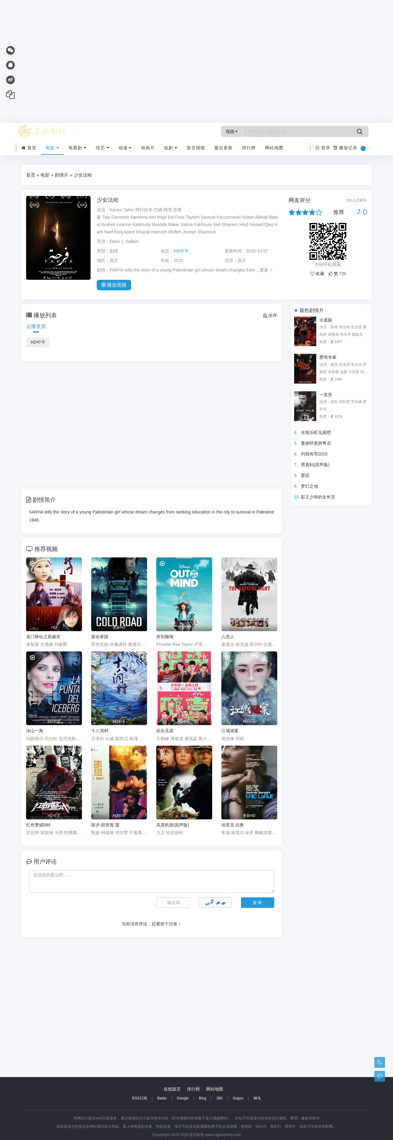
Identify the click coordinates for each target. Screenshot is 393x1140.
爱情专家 (328, 357)
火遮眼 (325, 320)
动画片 (148, 147)
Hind (243, 224)
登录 (323, 147)
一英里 (325, 394)
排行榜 (249, 147)
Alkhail (261, 217)
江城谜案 (230, 730)
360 (219, 1098)
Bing (202, 1098)
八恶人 (227, 636)
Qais (268, 224)
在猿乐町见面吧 (316, 432)
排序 (270, 315)
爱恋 (305, 475)
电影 (52, 147)
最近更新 (223, 147)
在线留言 (172, 1089)
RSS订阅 (139, 1098)
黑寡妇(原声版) (315, 464)
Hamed (256, 224)
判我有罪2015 (314, 453)
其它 (242, 260)
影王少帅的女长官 (318, 496)
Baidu (162, 1098)
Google (183, 1098)
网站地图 (274, 147)
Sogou (238, 1098)
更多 (266, 269)
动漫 (125, 147)
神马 (257, 1098)
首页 (29, 147)
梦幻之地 (309, 486)
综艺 (102, 147)
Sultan (248, 217)
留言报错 (196, 147)
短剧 (170, 147)
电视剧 (77, 147)
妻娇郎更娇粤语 (316, 443)
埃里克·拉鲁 (232, 824)
